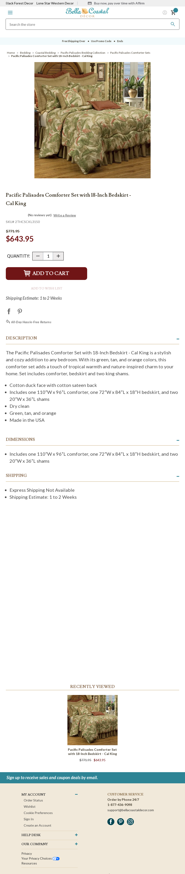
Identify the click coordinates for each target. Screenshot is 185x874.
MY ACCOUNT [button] (33, 795)
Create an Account (37, 825)
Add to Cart (46, 273)
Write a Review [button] (64, 215)
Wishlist (30, 806)
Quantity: (18, 256)
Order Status (33, 800)
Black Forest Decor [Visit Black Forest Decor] (19, 3)
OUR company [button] (34, 844)
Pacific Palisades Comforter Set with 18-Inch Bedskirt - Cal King (92, 752)
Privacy (26, 853)
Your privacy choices (40, 858)
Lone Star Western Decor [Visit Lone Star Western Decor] (55, 3)
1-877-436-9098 (119, 805)
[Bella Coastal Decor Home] (87, 12)
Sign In (29, 819)
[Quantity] (48, 256)
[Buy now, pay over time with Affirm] (116, 3)
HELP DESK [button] (31, 835)
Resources (29, 863)
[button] (10, 12)
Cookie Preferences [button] (38, 813)
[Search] (173, 24)
